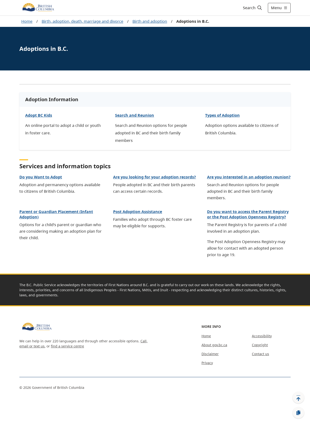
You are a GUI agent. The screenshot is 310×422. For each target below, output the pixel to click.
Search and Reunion (134, 115)
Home (26, 21)
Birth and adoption (149, 21)
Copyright (260, 345)
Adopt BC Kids (38, 115)
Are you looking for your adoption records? (154, 177)
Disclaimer (210, 354)
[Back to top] (298, 397)
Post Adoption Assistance (137, 211)
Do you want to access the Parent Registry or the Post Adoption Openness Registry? (248, 214)
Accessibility (262, 336)
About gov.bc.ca (214, 345)
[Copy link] (298, 413)
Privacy (207, 363)
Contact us (260, 354)
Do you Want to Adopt (40, 177)
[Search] (252, 8)
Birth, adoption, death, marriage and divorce (82, 21)
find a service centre (67, 346)
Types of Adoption (222, 115)
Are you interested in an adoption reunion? (249, 177)
